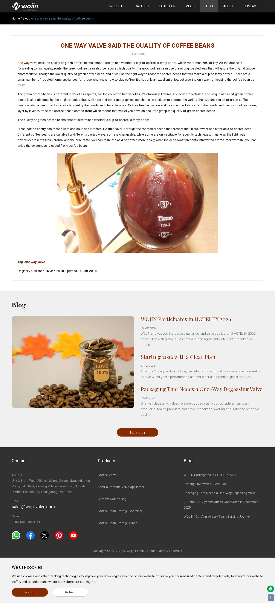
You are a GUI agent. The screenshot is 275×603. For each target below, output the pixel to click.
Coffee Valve (107, 475)
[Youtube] (73, 535)
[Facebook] (30, 535)
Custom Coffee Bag (112, 499)
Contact (251, 6)
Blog (209, 6)
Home (16, 18)
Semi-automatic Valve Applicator (121, 487)
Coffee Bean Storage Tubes (117, 523)
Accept (30, 592)
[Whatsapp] (16, 535)
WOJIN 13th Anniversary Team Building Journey (217, 516)
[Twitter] (44, 535)
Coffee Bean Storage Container (120, 511)
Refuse (70, 592)
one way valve (27, 63)
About (228, 6)
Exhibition (167, 6)
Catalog (142, 6)
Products (116, 6)
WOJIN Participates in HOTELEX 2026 (186, 318)
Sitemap (176, 551)
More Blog (137, 432)
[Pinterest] (59, 535)
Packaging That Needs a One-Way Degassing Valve (202, 388)
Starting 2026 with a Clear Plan (178, 356)
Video (190, 6)
